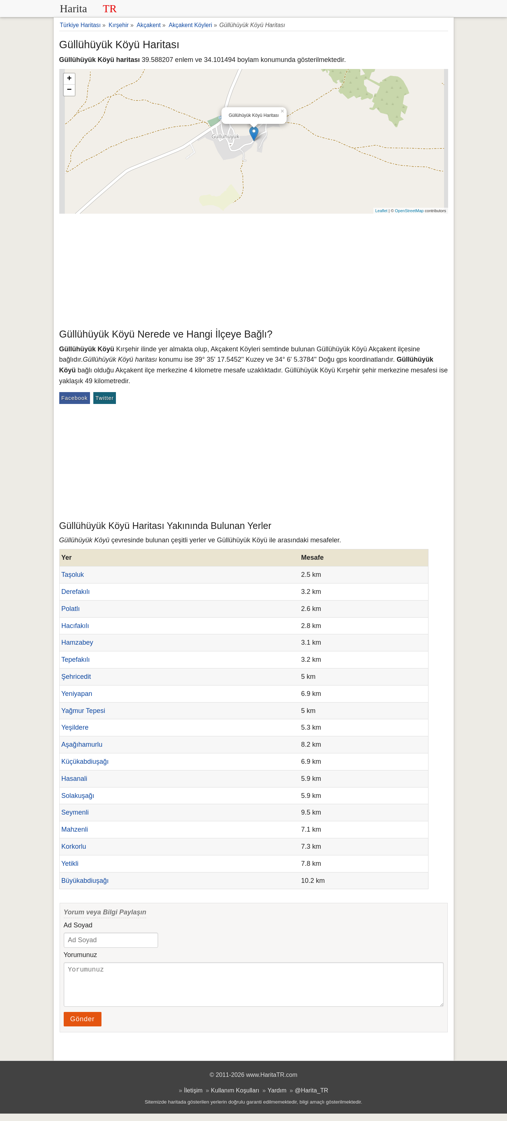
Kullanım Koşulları (235, 1097)
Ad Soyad (78, 925)
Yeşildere (75, 727)
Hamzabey (77, 642)
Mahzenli (74, 829)
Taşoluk (72, 574)
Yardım (277, 1097)
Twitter (105, 398)
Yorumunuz (80, 955)
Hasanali (74, 778)
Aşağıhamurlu (82, 744)
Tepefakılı (75, 659)
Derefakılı (75, 591)
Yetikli (70, 863)
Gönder (82, 1026)
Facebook (74, 398)
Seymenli (75, 812)
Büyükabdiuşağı (85, 880)
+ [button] (69, 79)
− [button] (69, 90)
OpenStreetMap (409, 210)
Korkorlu (73, 846)
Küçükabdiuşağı (85, 761)
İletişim (193, 1097)
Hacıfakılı (75, 625)
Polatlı (70, 608)
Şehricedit (76, 676)
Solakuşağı (77, 795)
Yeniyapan (76, 693)
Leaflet (381, 210)
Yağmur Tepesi (83, 710)
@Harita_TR (311, 1097)
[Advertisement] (253, 269)
